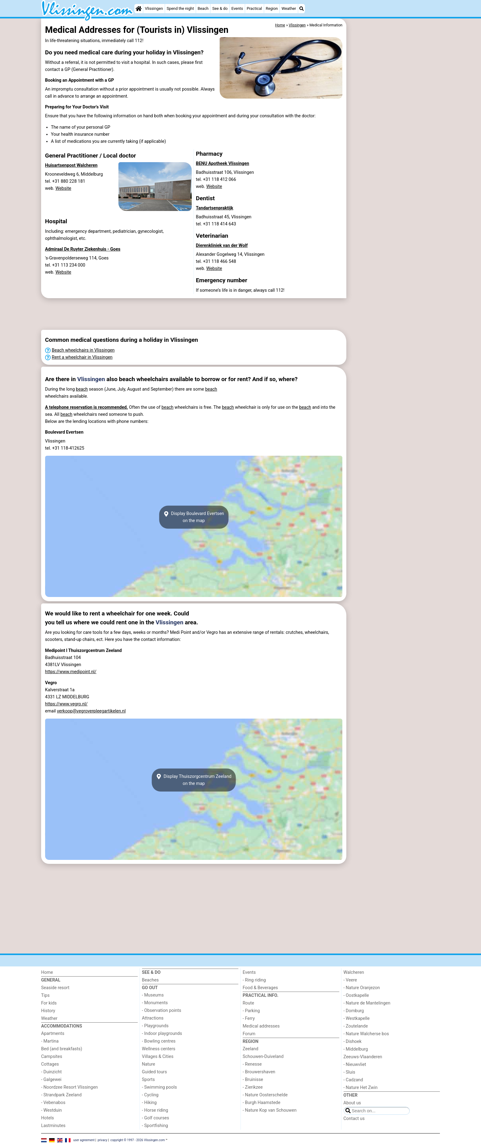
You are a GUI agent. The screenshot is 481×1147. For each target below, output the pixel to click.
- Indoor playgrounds (162, 1033)
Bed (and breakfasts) (61, 1048)
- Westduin (51, 1110)
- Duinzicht (51, 1072)
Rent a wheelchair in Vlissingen (82, 357)
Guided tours (154, 1072)
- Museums (153, 995)
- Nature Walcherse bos (366, 1033)
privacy (102, 1140)
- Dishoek (353, 1041)
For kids (49, 1003)
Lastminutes (53, 1125)
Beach (203, 8)
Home (47, 972)
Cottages (50, 1064)
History (48, 1010)
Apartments (52, 1033)
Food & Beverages (260, 987)
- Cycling (150, 1095)
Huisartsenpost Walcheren (71, 165)
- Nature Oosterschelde (265, 1095)
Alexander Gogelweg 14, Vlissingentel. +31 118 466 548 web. (230, 261)
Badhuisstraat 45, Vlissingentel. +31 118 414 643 (224, 220)
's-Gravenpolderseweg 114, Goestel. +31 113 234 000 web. (77, 265)
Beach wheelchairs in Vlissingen (83, 350)
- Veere (350, 980)
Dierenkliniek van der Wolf (222, 245)
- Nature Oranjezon (362, 987)
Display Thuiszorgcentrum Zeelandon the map (194, 780)
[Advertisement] (394, 160)
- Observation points (161, 1010)
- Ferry (249, 1018)
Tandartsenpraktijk (214, 208)
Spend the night (180, 8)
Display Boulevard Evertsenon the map (194, 517)
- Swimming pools (159, 1087)
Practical (254, 8)
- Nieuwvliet (355, 1064)
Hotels (47, 1118)
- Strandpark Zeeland (61, 1095)
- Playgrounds (155, 1025)
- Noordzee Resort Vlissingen (69, 1087)
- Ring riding (254, 980)
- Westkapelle (357, 1018)
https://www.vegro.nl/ (66, 704)
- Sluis (349, 1072)
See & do (220, 8)
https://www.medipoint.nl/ (71, 671)
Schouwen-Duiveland (263, 1056)
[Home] (138, 8)
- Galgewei (51, 1079)
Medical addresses (261, 1026)
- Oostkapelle (356, 995)
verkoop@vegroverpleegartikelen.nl (91, 711)
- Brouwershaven (259, 1072)
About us (352, 1103)
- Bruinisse (253, 1079)
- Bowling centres (159, 1041)
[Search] (301, 8)
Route (248, 1003)
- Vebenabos (53, 1102)
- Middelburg (356, 1049)
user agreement (84, 1140)
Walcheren (354, 972)
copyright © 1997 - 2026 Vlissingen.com (137, 1140)
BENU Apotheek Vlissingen (222, 163)
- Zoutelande (356, 1026)
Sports (148, 1079)
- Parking (251, 1010)
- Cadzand (353, 1080)
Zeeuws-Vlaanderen (363, 1056)
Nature (148, 1064)
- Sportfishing (155, 1125)
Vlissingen (154, 8)
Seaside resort (55, 987)
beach (82, 389)
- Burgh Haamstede (261, 1102)
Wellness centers (158, 1048)
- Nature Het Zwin (361, 1087)
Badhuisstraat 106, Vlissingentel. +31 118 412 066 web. (225, 179)
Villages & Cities (158, 1056)
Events (237, 8)
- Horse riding (155, 1110)
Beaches (150, 980)
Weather (289, 8)
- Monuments (155, 1002)
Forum (249, 1033)
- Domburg (354, 1010)
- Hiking (149, 1102)
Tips (45, 995)
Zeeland (250, 1048)
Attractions (153, 1018)
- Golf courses (155, 1118)
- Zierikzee (253, 1087)
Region (272, 8)
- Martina (50, 1041)
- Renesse (252, 1064)
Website (63, 188)
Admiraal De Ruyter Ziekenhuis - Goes (83, 249)
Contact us (354, 1118)
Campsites (51, 1056)
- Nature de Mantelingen (367, 1003)
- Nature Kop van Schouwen (270, 1110)
